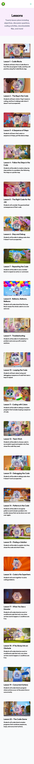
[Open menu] (31, 4)
